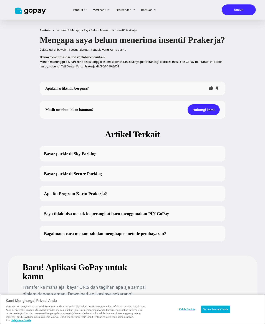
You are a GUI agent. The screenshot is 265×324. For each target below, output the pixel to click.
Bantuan (46, 30)
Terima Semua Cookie (215, 309)
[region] (132, 309)
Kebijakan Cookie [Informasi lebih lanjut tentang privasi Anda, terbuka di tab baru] (21, 320)
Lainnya (60, 30)
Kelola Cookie (187, 309)
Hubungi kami (204, 110)
